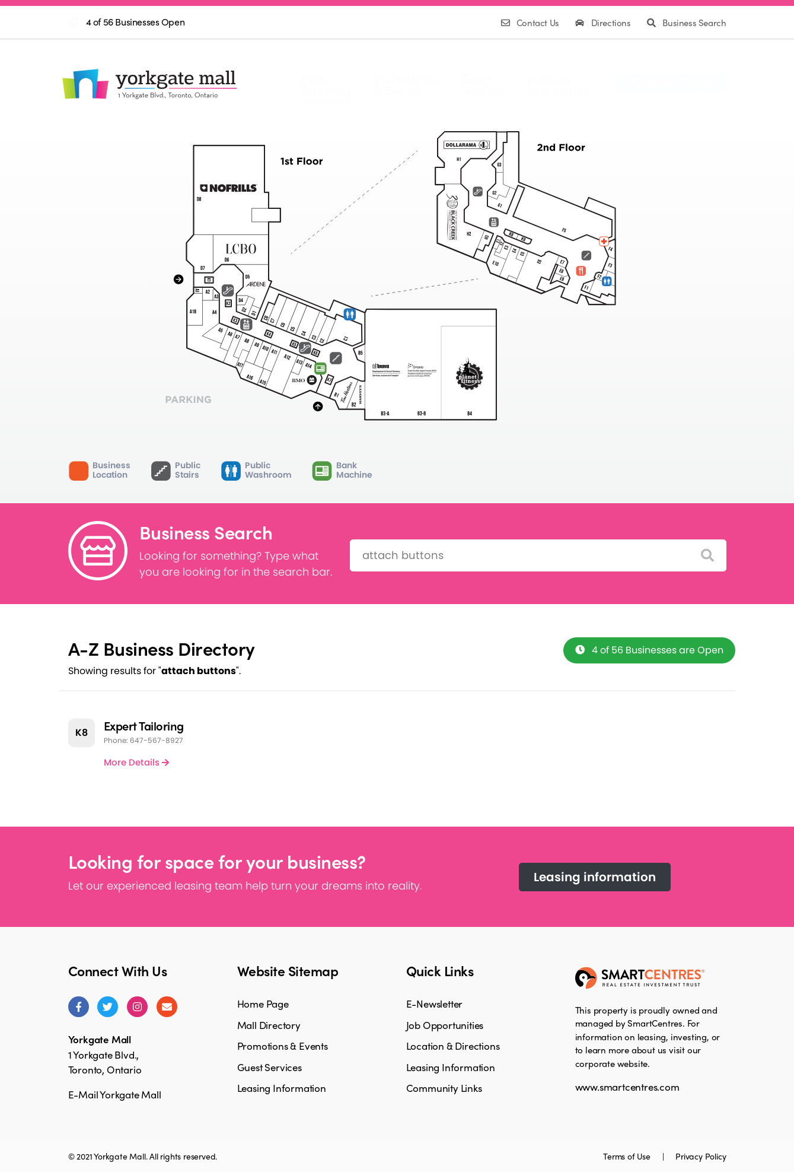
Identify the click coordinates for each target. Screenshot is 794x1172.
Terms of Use (627, 1156)
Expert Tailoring (144, 725)
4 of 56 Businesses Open (135, 21)
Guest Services (269, 1067)
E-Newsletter (434, 1003)
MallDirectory (326, 84)
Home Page (263, 1003)
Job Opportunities (445, 1025)
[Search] (707, 556)
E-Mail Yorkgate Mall (114, 1094)
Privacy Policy (700, 1156)
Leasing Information (281, 1088)
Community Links (444, 1088)
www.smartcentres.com (627, 1086)
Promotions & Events (282, 1045)
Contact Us (531, 22)
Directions (604, 22)
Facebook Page (671, 82)
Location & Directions (453, 1045)
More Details (136, 762)
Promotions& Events (406, 84)
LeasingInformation (560, 84)
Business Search (686, 22)
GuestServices (482, 84)
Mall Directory (269, 1025)
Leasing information (595, 877)
